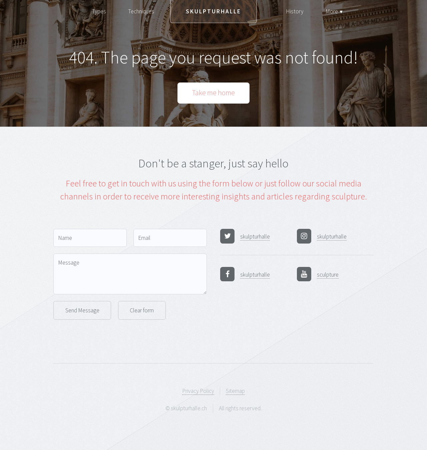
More (335, 11)
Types (99, 11)
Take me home (213, 92)
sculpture (328, 274)
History (295, 11)
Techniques (141, 11)
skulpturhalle (255, 236)
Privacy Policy (198, 391)
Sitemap (235, 391)
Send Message (82, 310)
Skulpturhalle (213, 11)
